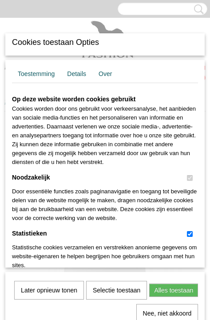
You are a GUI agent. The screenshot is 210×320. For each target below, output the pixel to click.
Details (76, 73)
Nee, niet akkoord (167, 214)
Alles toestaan (173, 191)
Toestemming (36, 73)
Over (105, 73)
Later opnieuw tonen (49, 191)
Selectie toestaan (116, 191)
